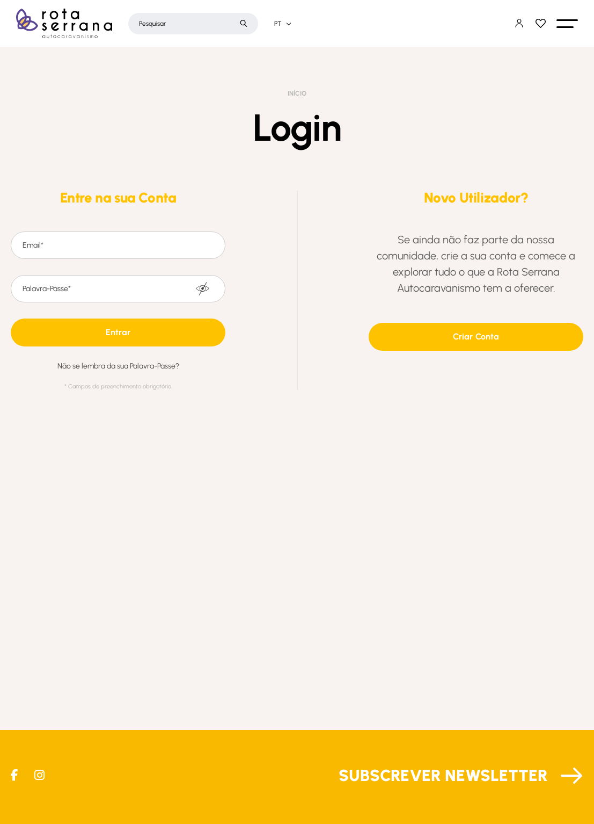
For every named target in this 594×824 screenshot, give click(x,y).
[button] (567, 23)
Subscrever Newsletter (443, 775)
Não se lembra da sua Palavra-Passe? (118, 367)
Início (297, 93)
